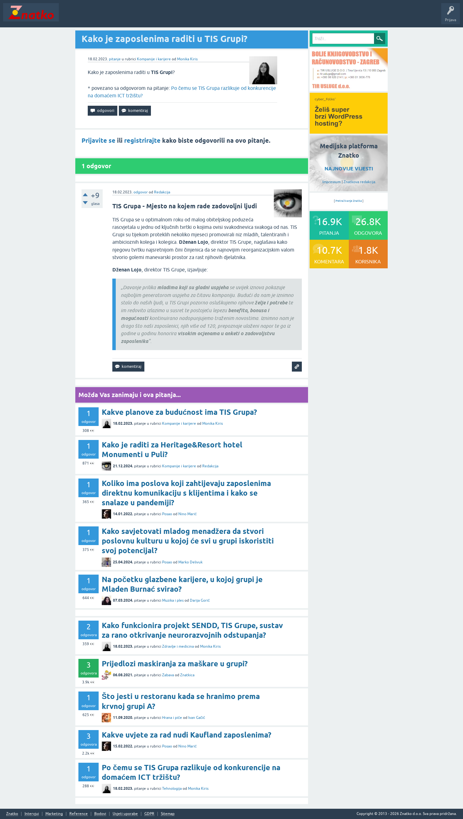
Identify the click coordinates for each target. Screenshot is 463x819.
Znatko (12, 814)
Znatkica (187, 675)
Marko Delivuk (190, 562)
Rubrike (121, 16)
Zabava (168, 675)
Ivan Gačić (196, 717)
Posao (167, 514)
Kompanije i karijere (154, 59)
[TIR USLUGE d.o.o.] (349, 89)
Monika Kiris (187, 59)
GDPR (149, 814)
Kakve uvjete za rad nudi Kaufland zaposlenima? (186, 734)
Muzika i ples (173, 600)
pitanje (115, 59)
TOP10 (200, 16)
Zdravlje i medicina (178, 646)
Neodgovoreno (95, 16)
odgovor (140, 192)
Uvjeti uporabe (125, 814)
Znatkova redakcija (359, 182)
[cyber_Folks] (349, 131)
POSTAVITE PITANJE (153, 16)
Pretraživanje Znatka (348, 200)
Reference (78, 814)
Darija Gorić (200, 600)
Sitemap (168, 814)
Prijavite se (98, 140)
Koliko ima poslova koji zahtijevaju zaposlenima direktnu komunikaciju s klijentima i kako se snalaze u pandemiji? (186, 493)
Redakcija (162, 192)
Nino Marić (187, 514)
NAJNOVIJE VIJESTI (349, 169)
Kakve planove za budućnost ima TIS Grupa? (179, 412)
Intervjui (32, 814)
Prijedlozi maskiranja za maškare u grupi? (175, 663)
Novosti (69, 16)
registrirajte (142, 140)
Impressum (331, 182)
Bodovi (100, 814)
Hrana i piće (172, 717)
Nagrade (219, 16)
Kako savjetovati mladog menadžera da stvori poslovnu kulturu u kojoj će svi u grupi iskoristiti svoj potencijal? (188, 541)
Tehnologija (172, 788)
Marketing (54, 814)
